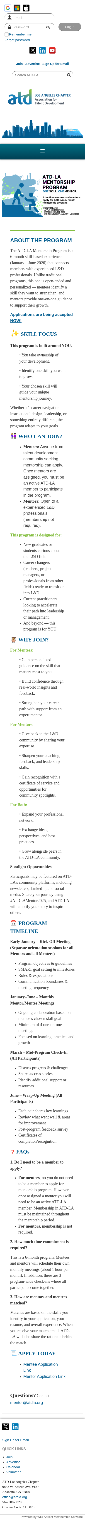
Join (19, 64)
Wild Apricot (45, 1517)
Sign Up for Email (15, 1440)
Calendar (13, 1467)
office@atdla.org (14, 1497)
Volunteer (13, 1472)
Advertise (32, 64)
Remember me (20, 34)
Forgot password (17, 40)
